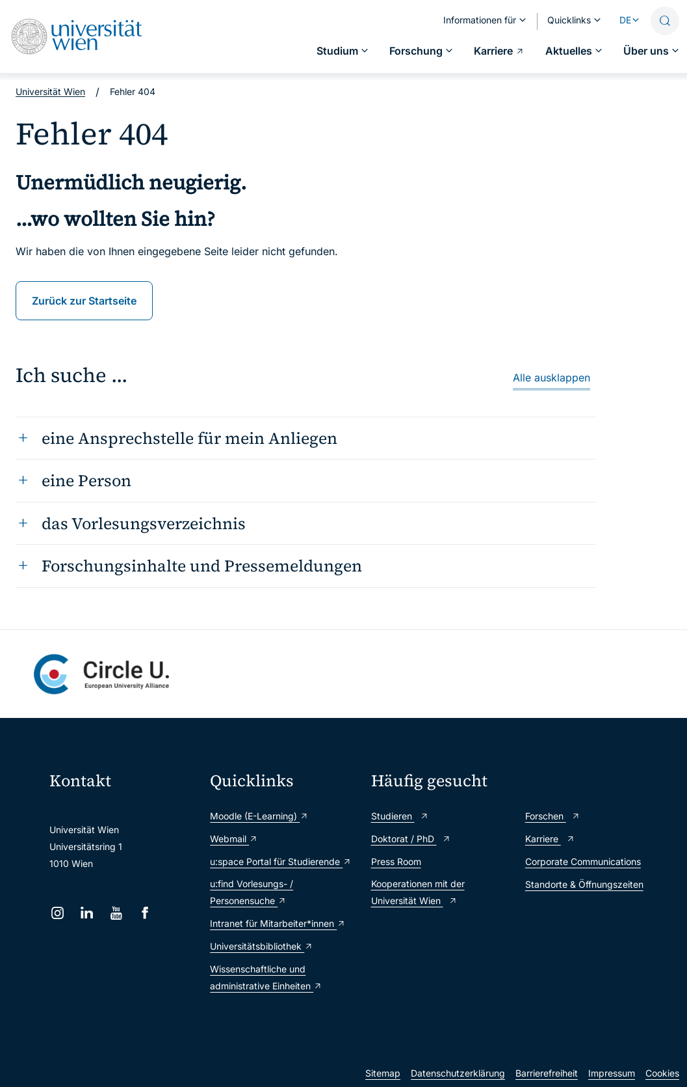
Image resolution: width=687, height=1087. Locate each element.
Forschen (552, 815)
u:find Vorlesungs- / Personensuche (251, 892)
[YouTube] (116, 913)
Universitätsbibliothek (261, 946)
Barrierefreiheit (546, 1073)
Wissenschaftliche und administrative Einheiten (266, 977)
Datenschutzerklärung (458, 1073)
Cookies (662, 1073)
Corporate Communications (583, 861)
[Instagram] (57, 913)
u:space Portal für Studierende (281, 861)
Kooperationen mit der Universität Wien (418, 892)
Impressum (611, 1073)
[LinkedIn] (86, 913)
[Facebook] (145, 913)
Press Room (396, 861)
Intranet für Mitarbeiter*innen (278, 923)
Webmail (234, 838)
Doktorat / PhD (411, 838)
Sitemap (382, 1073)
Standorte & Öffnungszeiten (584, 884)
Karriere (550, 838)
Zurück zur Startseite (84, 300)
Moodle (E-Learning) (259, 815)
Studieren (400, 815)
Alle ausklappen (551, 377)
